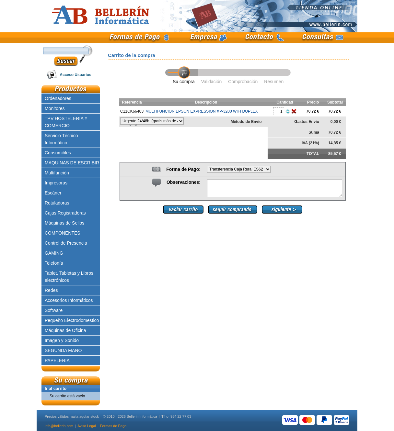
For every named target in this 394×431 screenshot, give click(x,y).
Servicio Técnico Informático (61, 139)
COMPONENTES (62, 233)
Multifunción (57, 172)
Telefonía (54, 263)
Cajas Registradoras (65, 213)
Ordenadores (58, 98)
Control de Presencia (66, 243)
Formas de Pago (113, 426)
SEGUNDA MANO (63, 350)
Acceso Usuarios (75, 74)
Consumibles (58, 152)
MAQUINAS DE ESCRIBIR (72, 162)
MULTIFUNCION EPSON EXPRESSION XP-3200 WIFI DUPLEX (201, 111)
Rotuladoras (57, 202)
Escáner (53, 192)
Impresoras (56, 182)
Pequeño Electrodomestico (72, 320)
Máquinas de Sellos (64, 223)
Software (54, 310)
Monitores (54, 108)
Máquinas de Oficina (65, 330)
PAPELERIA (57, 360)
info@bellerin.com (59, 426)
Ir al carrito (55, 388)
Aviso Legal (86, 426)
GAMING (54, 253)
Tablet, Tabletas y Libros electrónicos (69, 277)
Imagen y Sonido (62, 340)
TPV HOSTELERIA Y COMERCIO (66, 122)
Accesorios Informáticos (69, 300)
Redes (51, 290)
